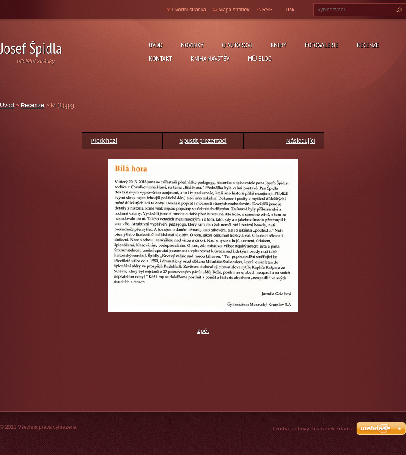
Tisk (289, 10)
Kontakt (160, 58)
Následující (300, 140)
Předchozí (104, 140)
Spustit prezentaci (202, 140)
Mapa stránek (234, 10)
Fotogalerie (321, 45)
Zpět (203, 330)
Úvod (155, 45)
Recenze (368, 45)
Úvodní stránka (189, 10)
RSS (267, 10)
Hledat (398, 9)
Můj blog (260, 58)
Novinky (192, 45)
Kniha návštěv (210, 58)
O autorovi (237, 45)
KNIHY (278, 45)
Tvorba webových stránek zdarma (313, 428)
